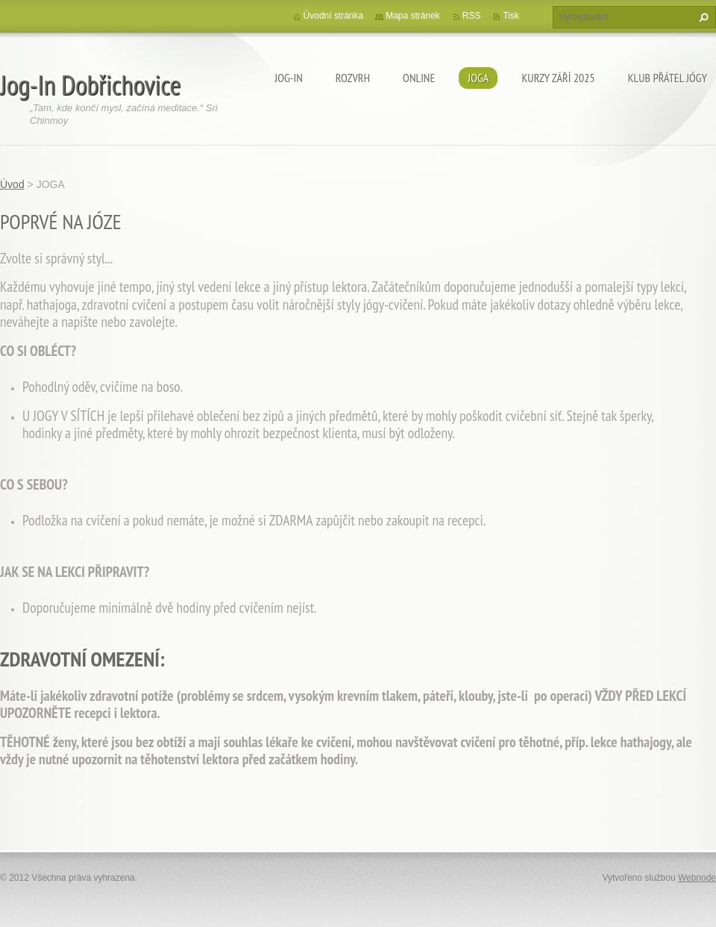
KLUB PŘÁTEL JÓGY (667, 77)
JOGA (478, 77)
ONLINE (419, 77)
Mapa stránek (413, 15)
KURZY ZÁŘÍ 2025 (557, 77)
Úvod (12, 184)
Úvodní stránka (334, 15)
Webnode (697, 878)
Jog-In (288, 77)
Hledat (702, 17)
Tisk (511, 15)
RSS (471, 15)
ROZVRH (353, 77)
